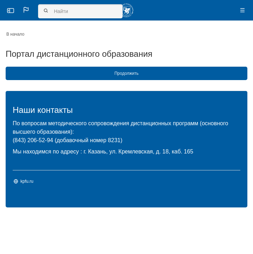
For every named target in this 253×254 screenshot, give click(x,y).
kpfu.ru (26, 181)
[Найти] (80, 11)
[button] (26, 10)
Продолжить (127, 73)
